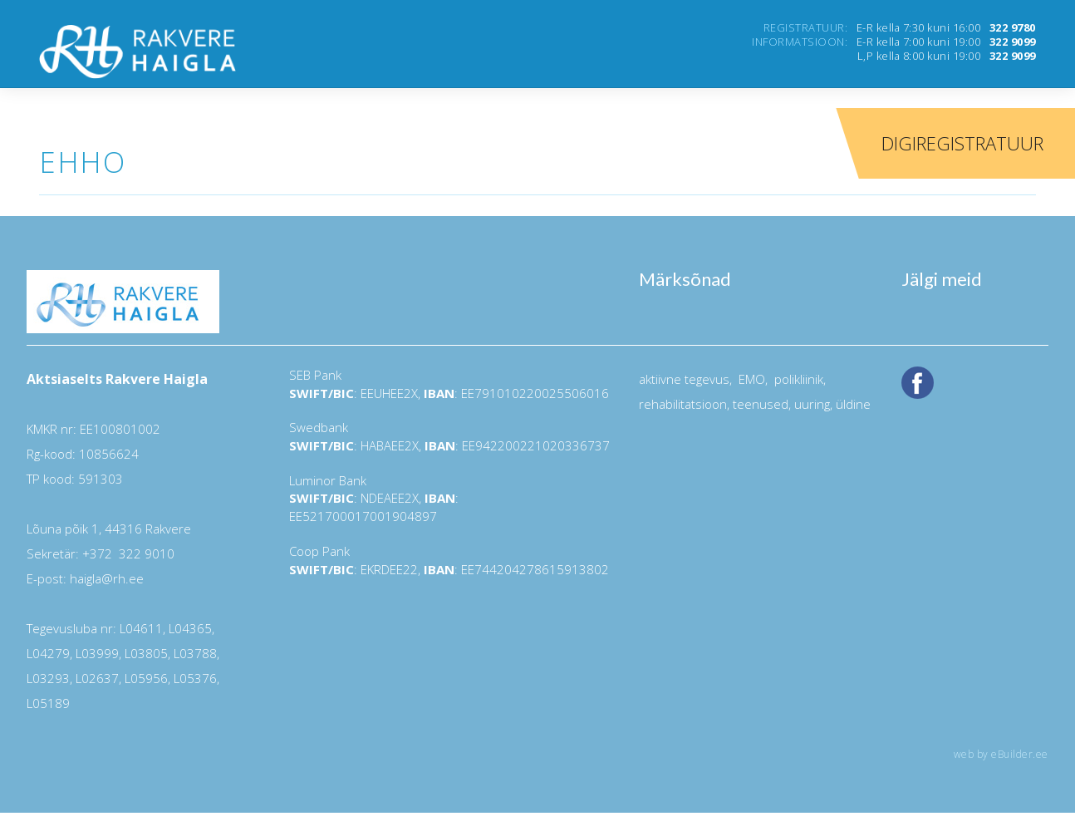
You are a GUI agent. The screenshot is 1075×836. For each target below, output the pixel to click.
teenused (758, 404)
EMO (750, 379)
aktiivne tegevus (684, 379)
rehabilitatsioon (683, 404)
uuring (812, 404)
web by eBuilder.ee (1001, 754)
